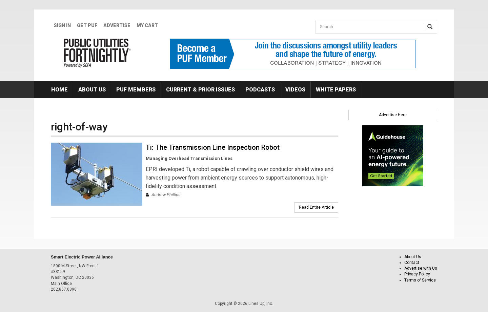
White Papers (336, 89)
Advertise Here (393, 114)
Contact (411, 262)
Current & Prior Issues (200, 89)
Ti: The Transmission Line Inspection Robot (213, 147)
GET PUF (87, 25)
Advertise (116, 25)
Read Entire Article (316, 207)
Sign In (62, 25)
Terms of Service (420, 280)
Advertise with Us (420, 268)
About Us (92, 89)
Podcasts (260, 89)
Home (59, 89)
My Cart (147, 25)
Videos (295, 89)
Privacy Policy (417, 274)
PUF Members (136, 89)
